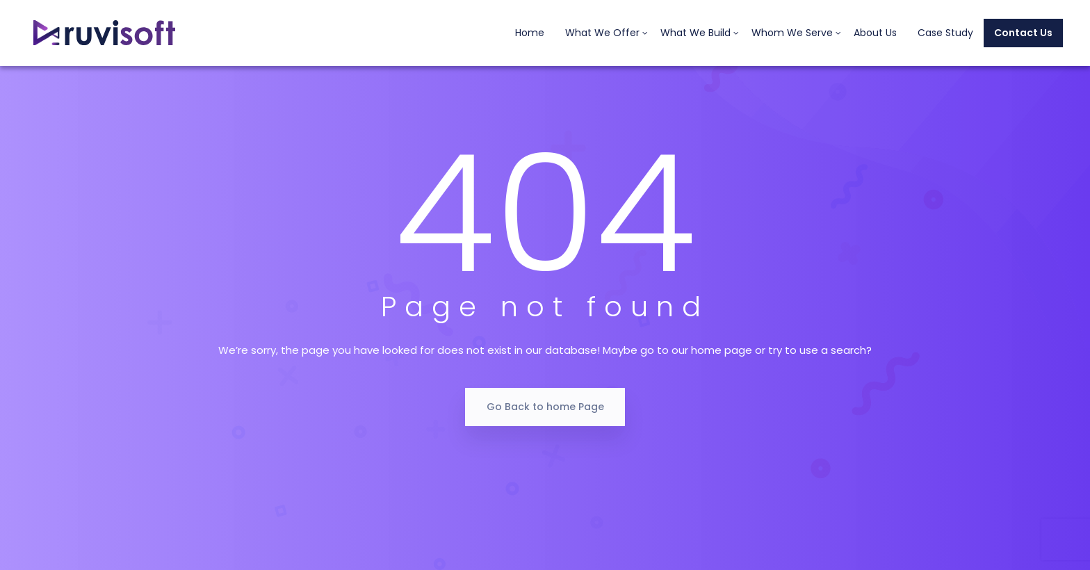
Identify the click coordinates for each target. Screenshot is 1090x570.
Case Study (945, 33)
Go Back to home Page (545, 407)
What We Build (695, 33)
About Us (875, 33)
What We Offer (602, 33)
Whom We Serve (792, 33)
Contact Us (1023, 33)
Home (529, 33)
